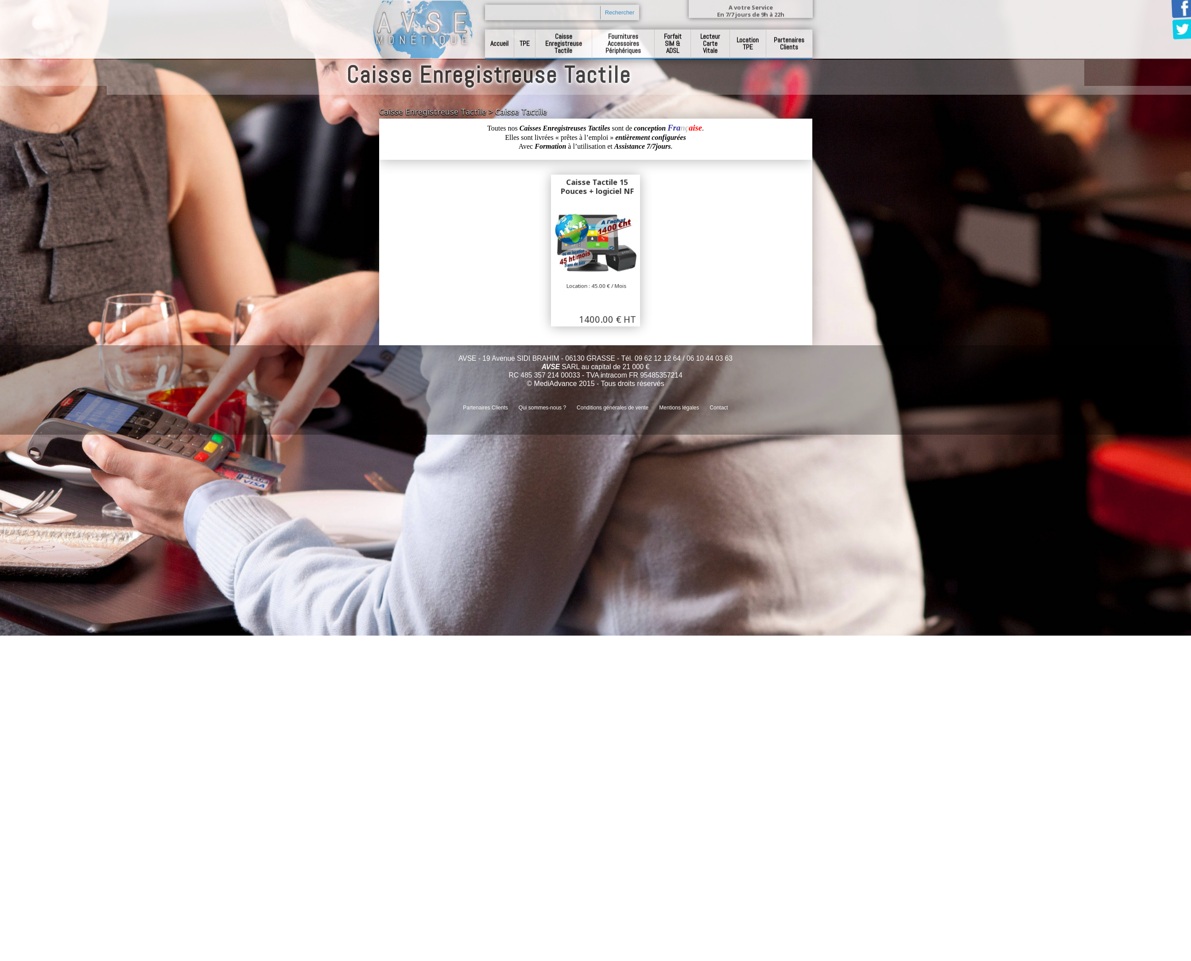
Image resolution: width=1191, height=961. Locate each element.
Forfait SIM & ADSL (673, 38)
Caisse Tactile (521, 111)
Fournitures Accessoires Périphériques (623, 38)
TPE (525, 38)
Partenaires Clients (789, 38)
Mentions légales (679, 408)
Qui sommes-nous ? (542, 408)
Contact (719, 408)
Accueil (499, 38)
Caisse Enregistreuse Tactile (563, 38)
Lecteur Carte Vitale (710, 38)
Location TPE (748, 38)
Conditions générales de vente (612, 408)
